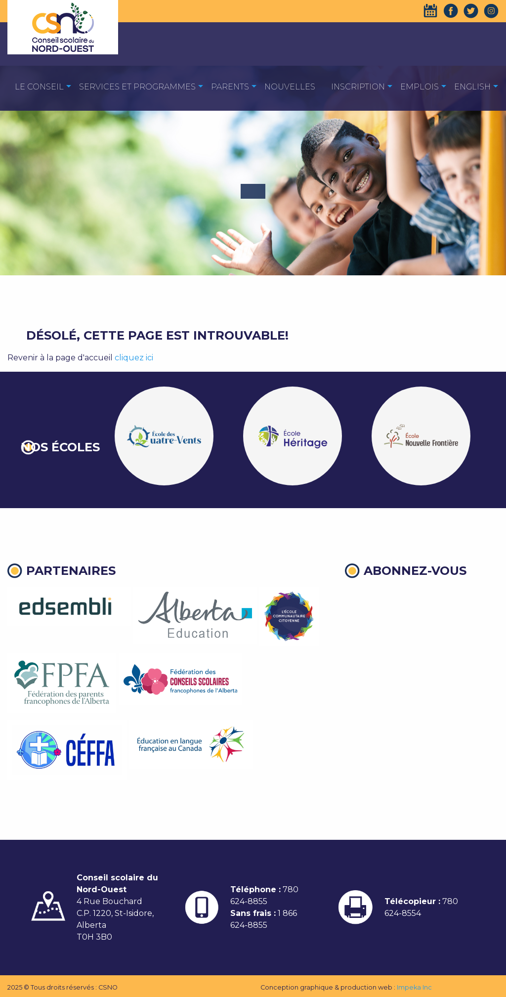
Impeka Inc (414, 987)
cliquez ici (134, 357)
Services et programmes (137, 86)
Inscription (358, 86)
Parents (230, 86)
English (472, 86)
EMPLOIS (419, 86)
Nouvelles (289, 86)
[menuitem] (39, 86)
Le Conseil (39, 86)
